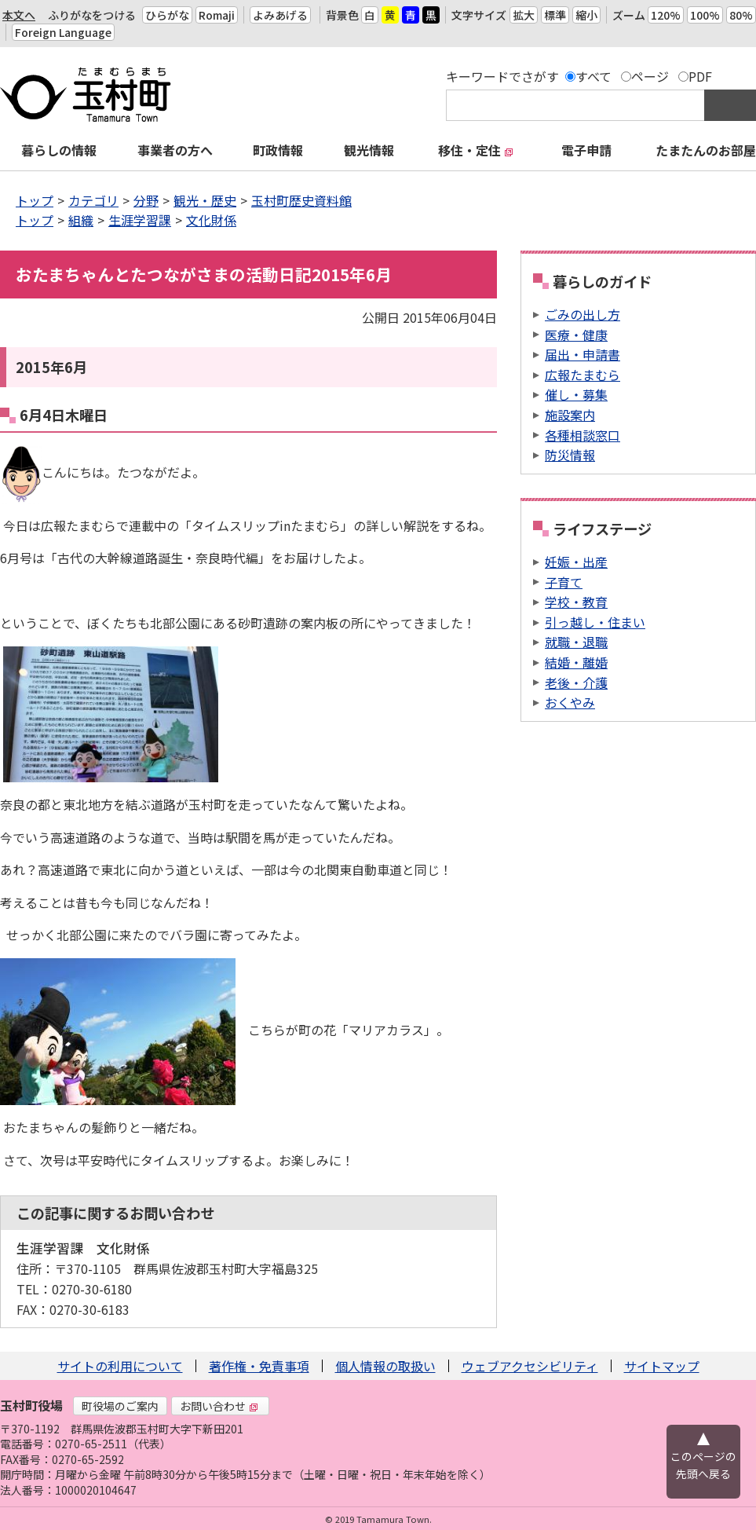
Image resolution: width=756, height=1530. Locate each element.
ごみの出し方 (582, 314)
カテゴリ (93, 200)
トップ (34, 200)
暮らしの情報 (59, 150)
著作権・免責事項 (259, 1365)
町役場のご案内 (120, 1406)
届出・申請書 (582, 354)
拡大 (524, 15)
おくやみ (570, 702)
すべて (593, 76)
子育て (564, 582)
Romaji (217, 15)
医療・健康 (576, 334)
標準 (555, 15)
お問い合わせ (219, 1406)
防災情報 (570, 454)
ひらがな (167, 15)
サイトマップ (661, 1365)
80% (741, 15)
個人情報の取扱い (385, 1365)
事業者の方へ (175, 150)
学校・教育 (576, 601)
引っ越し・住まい (595, 622)
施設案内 (570, 414)
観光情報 (369, 150)
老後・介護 (576, 682)
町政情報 (278, 150)
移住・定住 (475, 150)
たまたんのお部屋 (706, 150)
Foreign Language (63, 32)
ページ (650, 76)
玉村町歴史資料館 (301, 200)
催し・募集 (576, 394)
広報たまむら (582, 374)
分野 (146, 200)
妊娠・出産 (576, 561)
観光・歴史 (204, 200)
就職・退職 (576, 641)
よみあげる (280, 15)
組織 (80, 219)
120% (666, 15)
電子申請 (586, 150)
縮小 (586, 15)
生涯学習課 (139, 219)
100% (705, 15)
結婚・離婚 (576, 662)
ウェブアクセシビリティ (530, 1365)
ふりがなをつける (92, 15)
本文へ (18, 15)
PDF (700, 76)
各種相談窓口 (582, 435)
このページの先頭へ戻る (703, 1464)
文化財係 (211, 219)
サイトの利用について (120, 1365)
